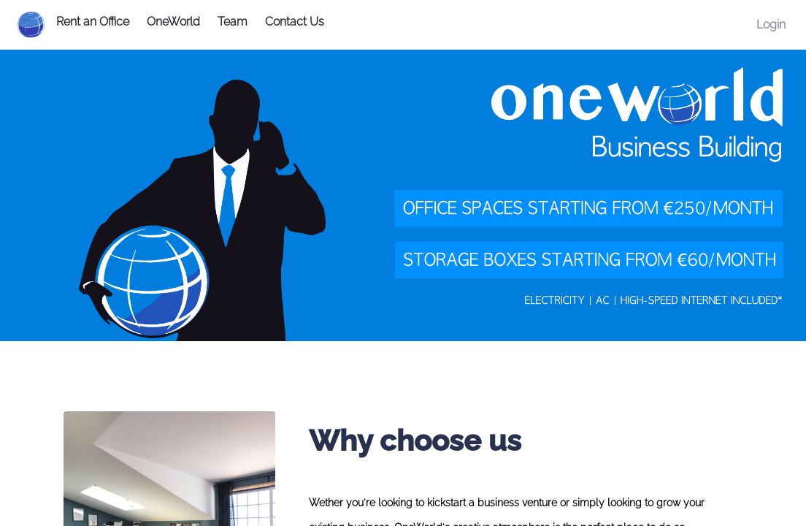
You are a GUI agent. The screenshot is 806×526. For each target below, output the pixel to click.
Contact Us (294, 21)
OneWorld (173, 21)
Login (771, 24)
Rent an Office (92, 21)
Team (232, 21)
